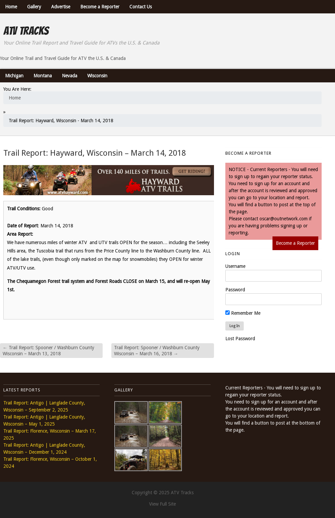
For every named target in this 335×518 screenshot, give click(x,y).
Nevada (69, 75)
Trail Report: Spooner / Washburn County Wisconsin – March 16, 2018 (157, 350)
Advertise (60, 6)
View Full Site (162, 504)
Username (235, 266)
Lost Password (240, 338)
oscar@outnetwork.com (283, 218)
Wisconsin (97, 75)
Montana (42, 75)
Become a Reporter (99, 6)
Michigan (14, 75)
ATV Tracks (25, 30)
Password (235, 289)
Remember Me (242, 313)
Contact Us (140, 6)
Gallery (34, 6)
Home (11, 6)
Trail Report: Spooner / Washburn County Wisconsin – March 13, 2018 (48, 350)
